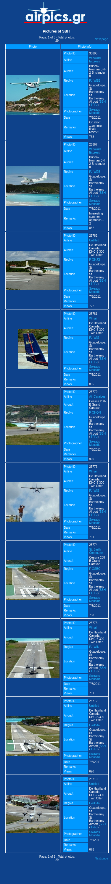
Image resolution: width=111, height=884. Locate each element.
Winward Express (95, 60)
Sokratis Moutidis (94, 111)
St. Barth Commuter (96, 551)
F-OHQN (95, 412)
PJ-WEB (94, 80)
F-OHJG (94, 259)
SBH (103, 101)
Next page (101, 39)
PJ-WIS (94, 337)
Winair (93, 318)
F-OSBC (94, 568)
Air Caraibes (97, 396)
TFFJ (94, 105)
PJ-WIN (94, 647)
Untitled (94, 240)
